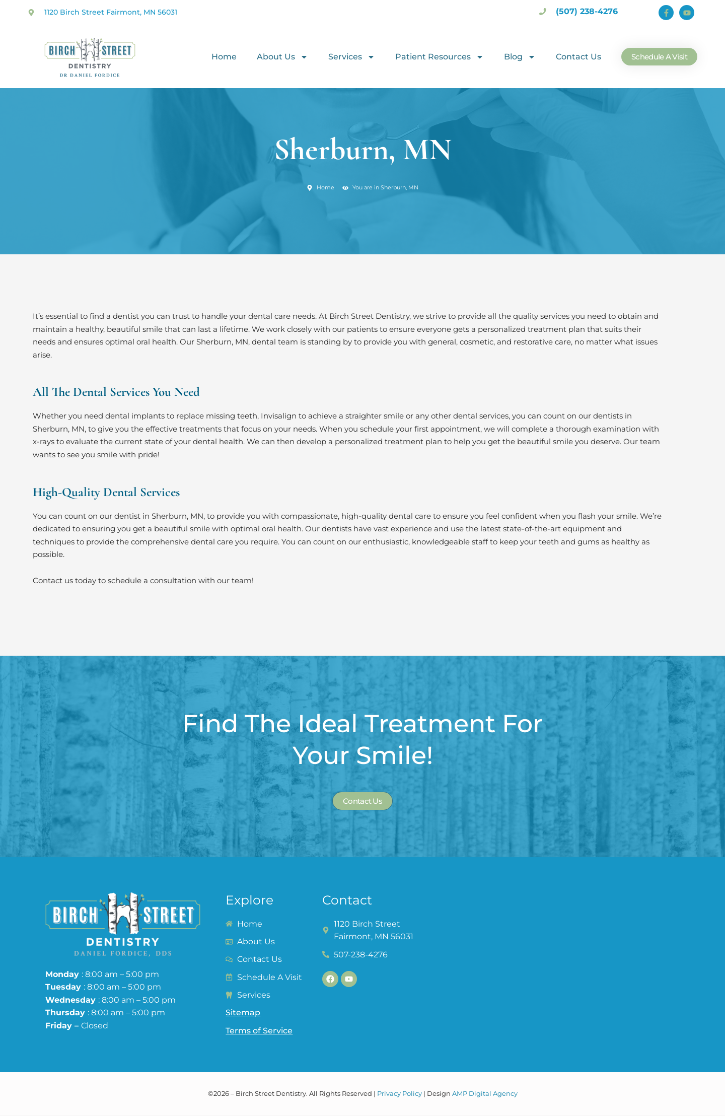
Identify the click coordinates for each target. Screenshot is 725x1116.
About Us (282, 57)
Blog (520, 57)
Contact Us (578, 56)
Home (224, 56)
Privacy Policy (399, 1094)
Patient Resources (439, 57)
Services (351, 57)
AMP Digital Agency (485, 1094)
